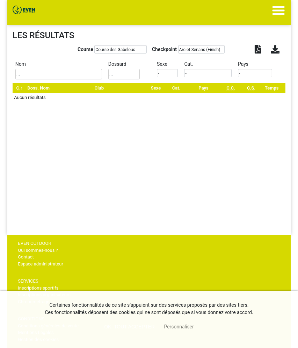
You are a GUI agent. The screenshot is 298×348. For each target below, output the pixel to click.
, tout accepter (129, 326)
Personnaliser (179, 326)
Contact (26, 257)
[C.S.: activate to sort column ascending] (251, 88)
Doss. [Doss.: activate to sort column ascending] (33, 88)
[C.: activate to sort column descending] (19, 88)
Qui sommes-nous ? (38, 250)
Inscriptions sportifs (38, 288)
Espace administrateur (40, 264)
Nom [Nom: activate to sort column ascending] (45, 88)
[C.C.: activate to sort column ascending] (231, 88)
